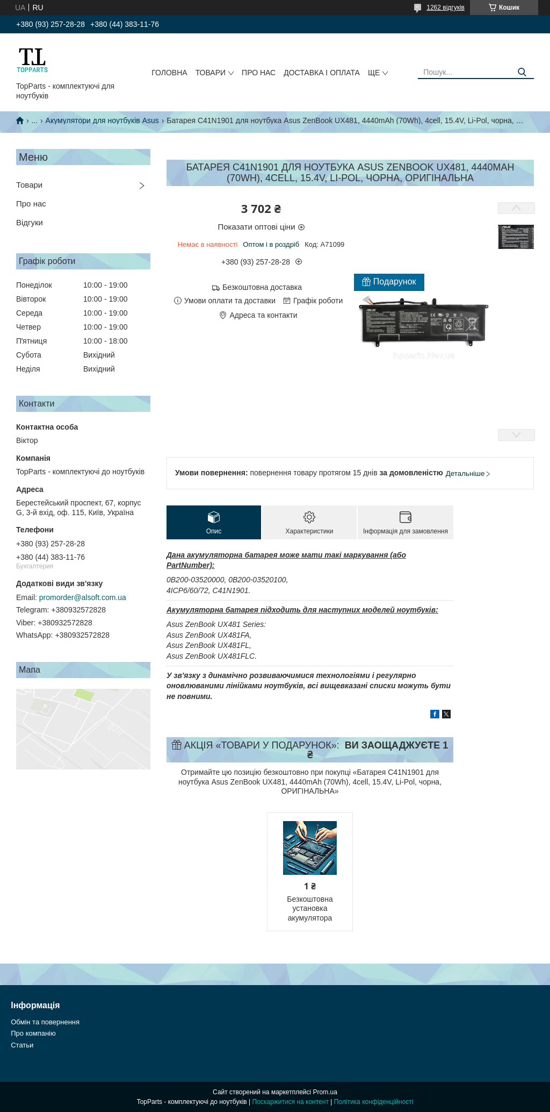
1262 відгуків (445, 7)
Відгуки (29, 222)
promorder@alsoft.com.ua (82, 597)
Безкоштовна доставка (262, 287)
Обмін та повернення (45, 1022)
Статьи (22, 1045)
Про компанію (33, 1033)
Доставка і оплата (322, 72)
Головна (169, 72)
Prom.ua (325, 1092)
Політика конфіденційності (374, 1102)
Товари (211, 72)
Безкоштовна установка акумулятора (309, 908)
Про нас (259, 72)
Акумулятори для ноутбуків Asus (102, 120)
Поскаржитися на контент (290, 1102)
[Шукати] (522, 72)
